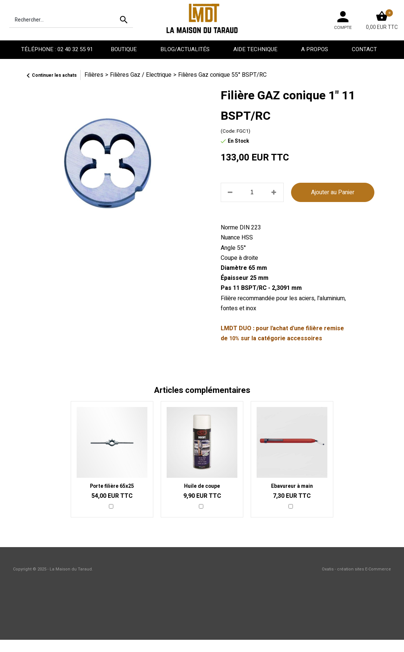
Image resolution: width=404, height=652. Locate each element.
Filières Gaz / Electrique (140, 74)
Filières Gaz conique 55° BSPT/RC (222, 74)
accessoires (304, 338)
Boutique (124, 49)
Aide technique (256, 49)
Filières (93, 74)
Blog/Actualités (186, 49)
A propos (315, 49)
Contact (365, 49)
